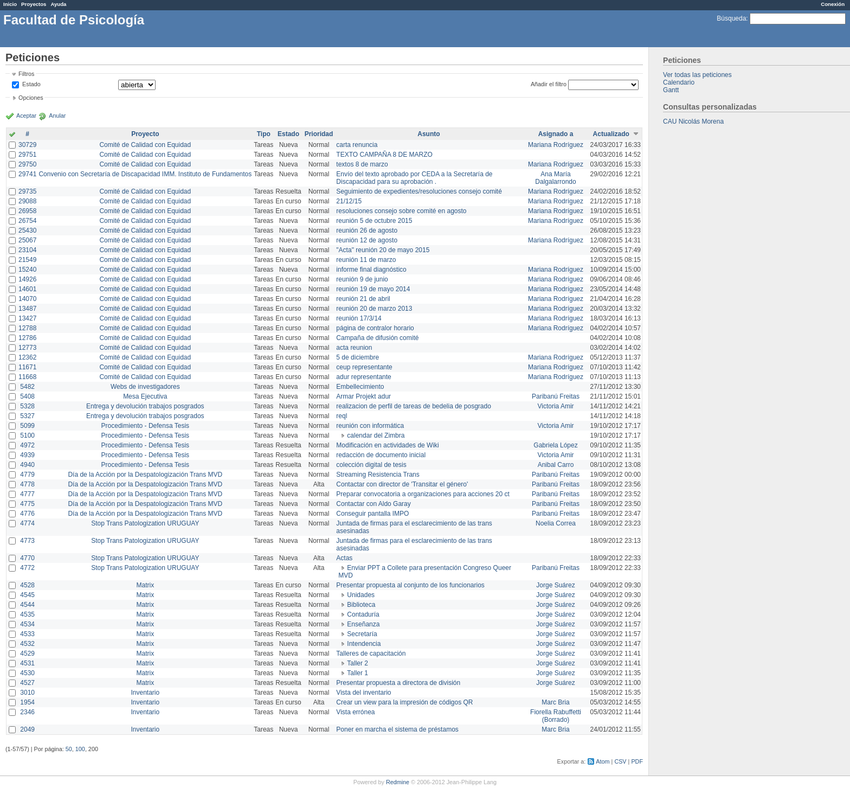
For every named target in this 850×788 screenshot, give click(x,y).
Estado (31, 84)
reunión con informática (370, 426)
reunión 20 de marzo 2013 (374, 308)
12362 (27, 357)
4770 (27, 558)
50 (69, 749)
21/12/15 (349, 201)
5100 (27, 435)
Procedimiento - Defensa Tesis (145, 426)
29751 (27, 154)
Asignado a (556, 134)
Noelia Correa (556, 523)
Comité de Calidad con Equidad (145, 145)
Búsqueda (731, 18)
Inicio (10, 4)
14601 (27, 289)
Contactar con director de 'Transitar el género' (402, 484)
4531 (27, 663)
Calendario (678, 82)
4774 (27, 523)
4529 (27, 653)
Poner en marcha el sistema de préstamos (397, 729)
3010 (27, 692)
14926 (27, 279)
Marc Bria (555, 702)
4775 (27, 504)
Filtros (26, 74)
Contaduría (363, 614)
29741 (27, 174)
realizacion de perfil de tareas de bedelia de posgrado (413, 406)
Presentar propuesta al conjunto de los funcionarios (410, 585)
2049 (27, 729)
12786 (27, 338)
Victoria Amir (555, 406)
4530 (27, 673)
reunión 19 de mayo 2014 (373, 289)
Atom (602, 761)
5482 (27, 386)
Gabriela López (555, 445)
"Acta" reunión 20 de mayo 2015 (382, 250)
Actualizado (611, 134)
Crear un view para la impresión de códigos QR (404, 702)
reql (341, 416)
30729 (27, 145)
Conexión (833, 4)
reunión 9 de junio (362, 279)
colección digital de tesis (371, 465)
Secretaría (362, 634)
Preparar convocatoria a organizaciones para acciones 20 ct (423, 494)
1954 (27, 702)
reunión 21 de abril (363, 299)
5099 (27, 426)
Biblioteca (361, 604)
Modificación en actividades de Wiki (387, 445)
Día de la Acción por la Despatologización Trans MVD (145, 474)
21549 (27, 260)
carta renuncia (356, 145)
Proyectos (33, 4)
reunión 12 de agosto (366, 240)
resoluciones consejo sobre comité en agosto (401, 211)
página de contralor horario (375, 328)
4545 (27, 595)
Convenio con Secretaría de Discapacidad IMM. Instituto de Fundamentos (145, 174)
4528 (27, 585)
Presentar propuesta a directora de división (398, 683)
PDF (637, 761)
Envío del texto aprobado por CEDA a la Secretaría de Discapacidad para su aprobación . (414, 177)
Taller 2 (357, 663)
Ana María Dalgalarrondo (555, 177)
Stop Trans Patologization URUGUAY (145, 523)
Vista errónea (355, 712)
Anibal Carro (556, 465)
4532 (27, 644)
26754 (27, 221)
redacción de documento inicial (381, 455)
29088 (27, 201)
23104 (27, 250)
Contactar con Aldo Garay (373, 504)
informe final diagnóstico (371, 269)
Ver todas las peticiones (697, 75)
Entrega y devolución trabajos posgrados (145, 406)
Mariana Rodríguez (555, 145)
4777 (27, 494)
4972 (27, 445)
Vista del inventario (363, 692)
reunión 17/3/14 (358, 318)
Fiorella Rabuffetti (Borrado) (555, 715)
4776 (27, 513)
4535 (27, 614)
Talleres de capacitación (370, 653)
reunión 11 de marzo (366, 260)
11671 (27, 367)
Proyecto (145, 134)
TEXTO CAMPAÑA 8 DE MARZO (384, 154)
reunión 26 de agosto (366, 230)
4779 (27, 474)
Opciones (30, 97)
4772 (27, 568)
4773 (27, 540)
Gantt (671, 90)
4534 (27, 624)
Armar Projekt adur (363, 396)
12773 (27, 347)
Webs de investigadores (145, 386)
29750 (27, 164)
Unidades (361, 595)
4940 (27, 465)
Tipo (264, 134)
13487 (27, 308)
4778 (27, 484)
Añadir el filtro (548, 84)
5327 (27, 416)
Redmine (397, 782)
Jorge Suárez (555, 585)
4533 (27, 634)
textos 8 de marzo (362, 164)
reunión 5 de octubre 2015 (374, 221)
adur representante (363, 377)
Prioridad (319, 134)
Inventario (145, 692)
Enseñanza (363, 624)
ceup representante (364, 367)
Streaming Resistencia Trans (377, 474)
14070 (27, 299)
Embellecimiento (360, 386)
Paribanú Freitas (555, 396)
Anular (57, 115)
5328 (27, 406)
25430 (27, 230)
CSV (620, 761)
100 (80, 749)
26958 (27, 211)
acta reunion (354, 347)
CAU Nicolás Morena (693, 121)
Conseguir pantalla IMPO (372, 513)
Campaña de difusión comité (377, 338)
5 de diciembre (357, 357)
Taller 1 (357, 673)
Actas (344, 558)
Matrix (145, 585)
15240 (27, 269)
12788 (27, 328)
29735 (27, 191)
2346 (27, 712)
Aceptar (26, 115)
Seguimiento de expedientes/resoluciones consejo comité (419, 191)
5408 (27, 396)
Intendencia (364, 644)
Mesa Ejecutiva (145, 396)
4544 (27, 604)
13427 (27, 318)
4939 (27, 455)
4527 (27, 683)
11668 (27, 377)
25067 (27, 240)
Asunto (428, 134)
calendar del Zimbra (375, 435)
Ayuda (58, 4)
